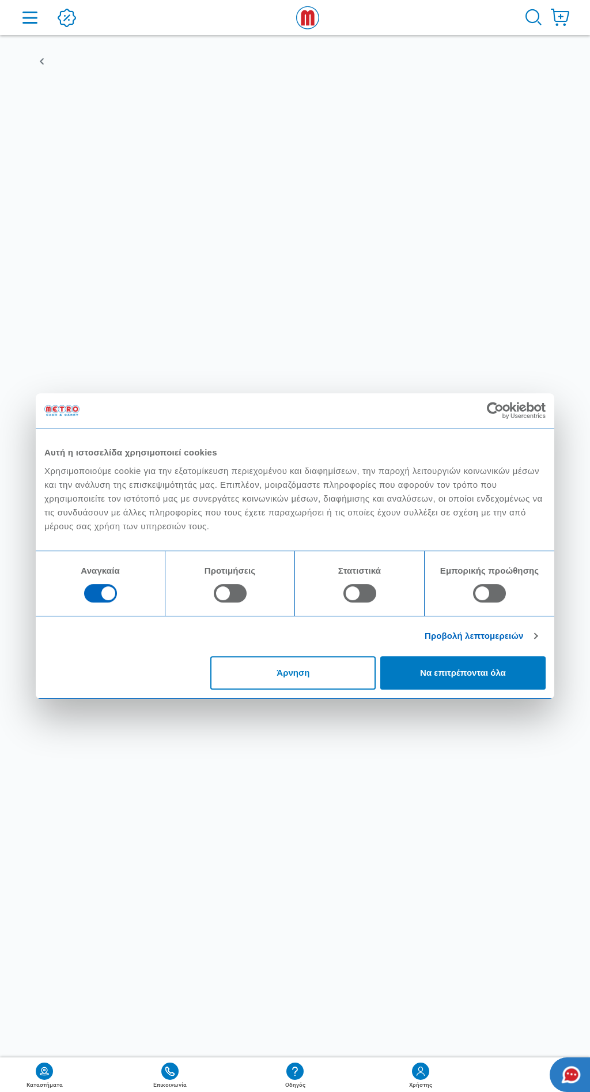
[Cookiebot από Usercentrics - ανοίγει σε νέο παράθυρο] (495, 410)
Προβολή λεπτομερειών (474, 636)
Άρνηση (293, 672)
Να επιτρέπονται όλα (463, 672)
